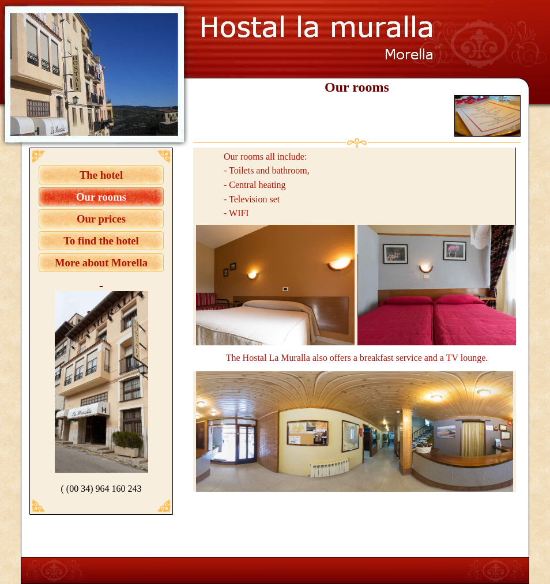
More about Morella (101, 263)
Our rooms (101, 197)
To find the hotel (100, 241)
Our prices (101, 219)
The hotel (101, 175)
